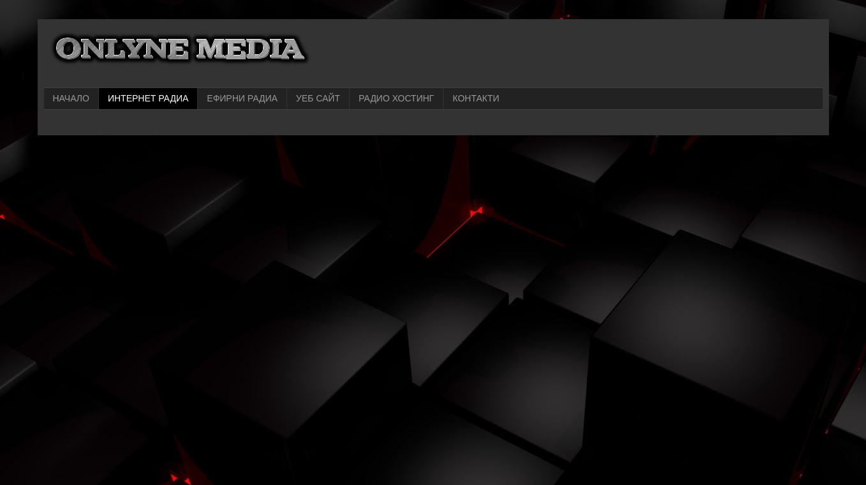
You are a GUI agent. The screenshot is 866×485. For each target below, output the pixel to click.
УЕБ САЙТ (318, 98)
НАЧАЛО (71, 98)
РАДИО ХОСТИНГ (396, 98)
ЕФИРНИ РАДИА (242, 98)
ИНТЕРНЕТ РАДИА (148, 98)
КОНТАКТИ (475, 98)
